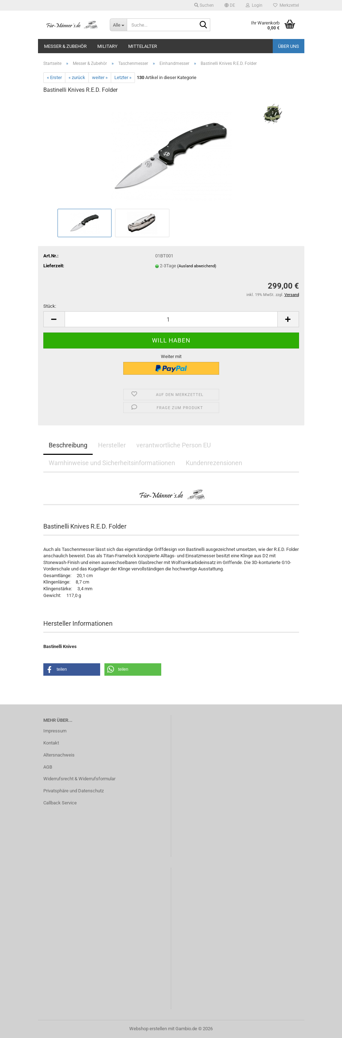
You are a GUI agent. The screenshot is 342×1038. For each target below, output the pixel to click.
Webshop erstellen (148, 1028)
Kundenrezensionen (214, 463)
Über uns (288, 46)
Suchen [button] (204, 5)
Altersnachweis (59, 755)
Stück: (49, 306)
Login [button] (254, 5)
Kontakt (51, 743)
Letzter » (122, 77)
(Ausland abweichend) (196, 266)
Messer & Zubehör (65, 46)
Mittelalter (142, 46)
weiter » (100, 77)
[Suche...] (118, 24)
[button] (229, 5)
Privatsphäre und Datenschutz (73, 790)
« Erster (54, 77)
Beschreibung (68, 445)
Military (107, 46)
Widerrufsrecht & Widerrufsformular (79, 778)
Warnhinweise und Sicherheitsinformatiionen (112, 463)
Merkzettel (286, 5)
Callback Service (60, 802)
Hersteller (112, 445)
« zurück (77, 77)
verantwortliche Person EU (173, 445)
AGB (47, 767)
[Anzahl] (171, 319)
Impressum (54, 730)
